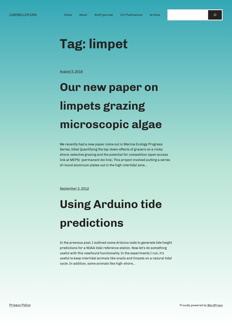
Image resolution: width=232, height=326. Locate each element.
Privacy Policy (20, 305)
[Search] (215, 15)
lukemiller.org (23, 15)
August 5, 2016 (71, 72)
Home (68, 15)
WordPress (215, 305)
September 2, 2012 (74, 189)
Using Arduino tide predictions (111, 213)
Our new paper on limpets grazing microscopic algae (111, 105)
